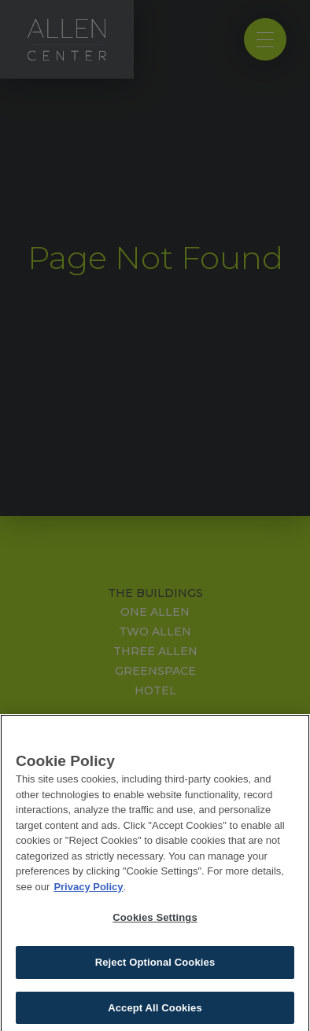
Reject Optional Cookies (155, 967)
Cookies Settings (155, 922)
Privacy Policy (88, 891)
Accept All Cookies (155, 1012)
